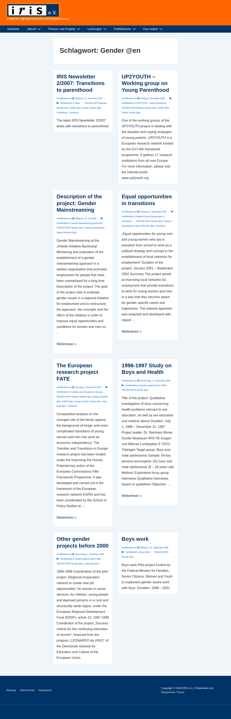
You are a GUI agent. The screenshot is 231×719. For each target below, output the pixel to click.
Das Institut (153, 29)
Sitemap (11, 690)
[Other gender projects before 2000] (89, 554)
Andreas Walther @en (81, 397)
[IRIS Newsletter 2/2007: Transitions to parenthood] (89, 98)
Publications (62, 112)
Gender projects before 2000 (153, 385)
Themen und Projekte (64, 29)
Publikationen (125, 29)
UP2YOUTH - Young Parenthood (151, 103)
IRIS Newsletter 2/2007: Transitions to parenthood (81, 83)
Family (85, 108)
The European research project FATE (77, 372)
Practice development (94, 228)
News (77, 103)
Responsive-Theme (172, 692)
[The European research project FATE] (88, 387)
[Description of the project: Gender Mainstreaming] (85, 218)
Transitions (74, 112)
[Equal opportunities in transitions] (153, 212)
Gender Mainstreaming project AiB (86, 223)
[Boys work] (154, 548)
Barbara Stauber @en (147, 108)
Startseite (13, 29)
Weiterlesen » (67, 344)
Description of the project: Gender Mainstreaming (79, 203)
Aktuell (34, 29)
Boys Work (145, 552)
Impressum (45, 690)
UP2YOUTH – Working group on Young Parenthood (145, 83)
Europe (78, 401)
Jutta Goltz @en (91, 564)
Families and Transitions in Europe (87, 392)
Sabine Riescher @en (66, 232)
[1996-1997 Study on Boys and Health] (155, 381)
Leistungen (98, 29)
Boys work (135, 539)
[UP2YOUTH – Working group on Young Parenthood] (152, 98)
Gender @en (95, 108)
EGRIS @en (75, 108)
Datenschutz (27, 690)
